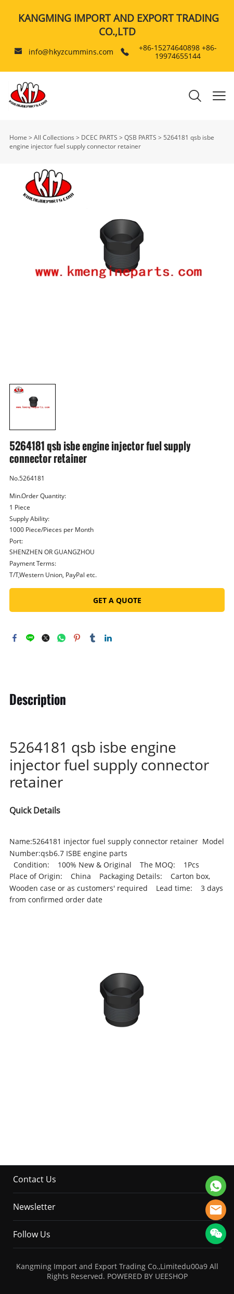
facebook (14, 638)
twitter (46, 638)
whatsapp (61, 638)
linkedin (108, 638)
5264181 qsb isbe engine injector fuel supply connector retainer (111, 142)
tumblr (92, 638)
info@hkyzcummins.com (71, 52)
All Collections (54, 137)
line (30, 638)
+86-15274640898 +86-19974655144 (178, 52)
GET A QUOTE (117, 600)
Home (18, 137)
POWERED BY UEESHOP (147, 1276)
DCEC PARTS (99, 137)
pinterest (77, 638)
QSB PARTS (140, 137)
